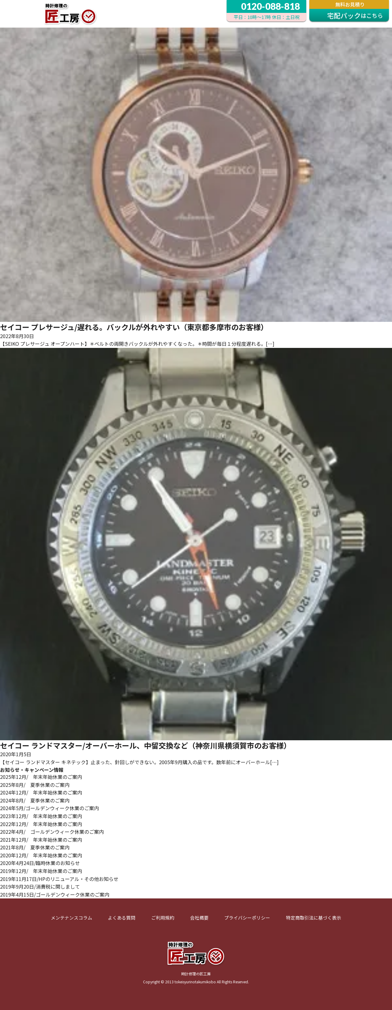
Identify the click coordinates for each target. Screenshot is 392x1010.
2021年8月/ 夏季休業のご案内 (35, 847)
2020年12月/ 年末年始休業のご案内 (41, 855)
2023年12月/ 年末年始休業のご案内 (41, 816)
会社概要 (199, 917)
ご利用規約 (162, 917)
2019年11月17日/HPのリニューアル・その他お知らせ (59, 878)
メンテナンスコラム (71, 917)
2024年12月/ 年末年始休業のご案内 (41, 792)
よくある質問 (121, 917)
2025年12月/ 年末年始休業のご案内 (41, 776)
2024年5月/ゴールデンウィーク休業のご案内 (49, 808)
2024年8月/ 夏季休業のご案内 (35, 800)
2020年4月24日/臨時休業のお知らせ (40, 863)
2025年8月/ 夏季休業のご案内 (35, 784)
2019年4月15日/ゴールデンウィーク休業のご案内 (54, 894)
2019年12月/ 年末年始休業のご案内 (41, 871)
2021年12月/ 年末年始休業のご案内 (41, 839)
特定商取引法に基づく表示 (313, 917)
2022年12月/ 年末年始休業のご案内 (41, 824)
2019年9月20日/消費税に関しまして (40, 886)
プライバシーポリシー (247, 917)
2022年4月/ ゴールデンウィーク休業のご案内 (52, 831)
